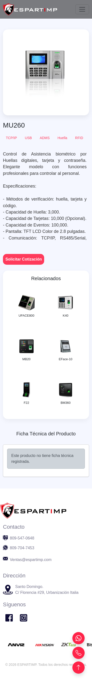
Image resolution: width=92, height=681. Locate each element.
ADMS (45, 138)
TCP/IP (11, 138)
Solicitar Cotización (23, 259)
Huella (62, 138)
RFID (79, 138)
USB (28, 138)
